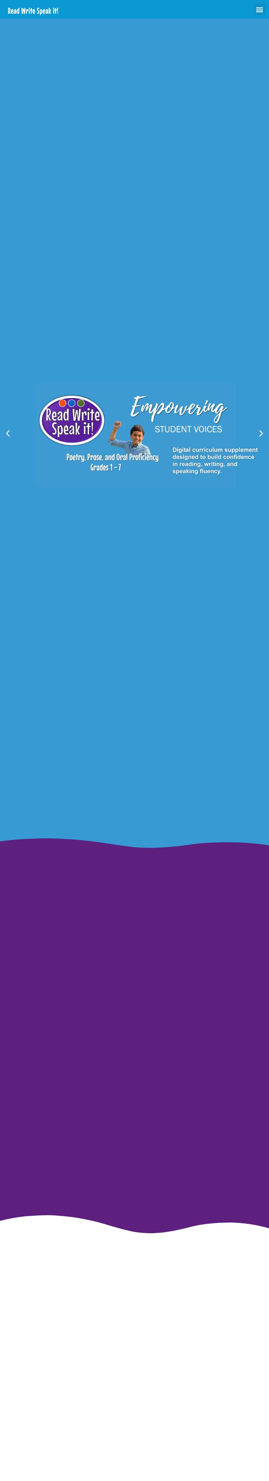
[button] (259, 9)
